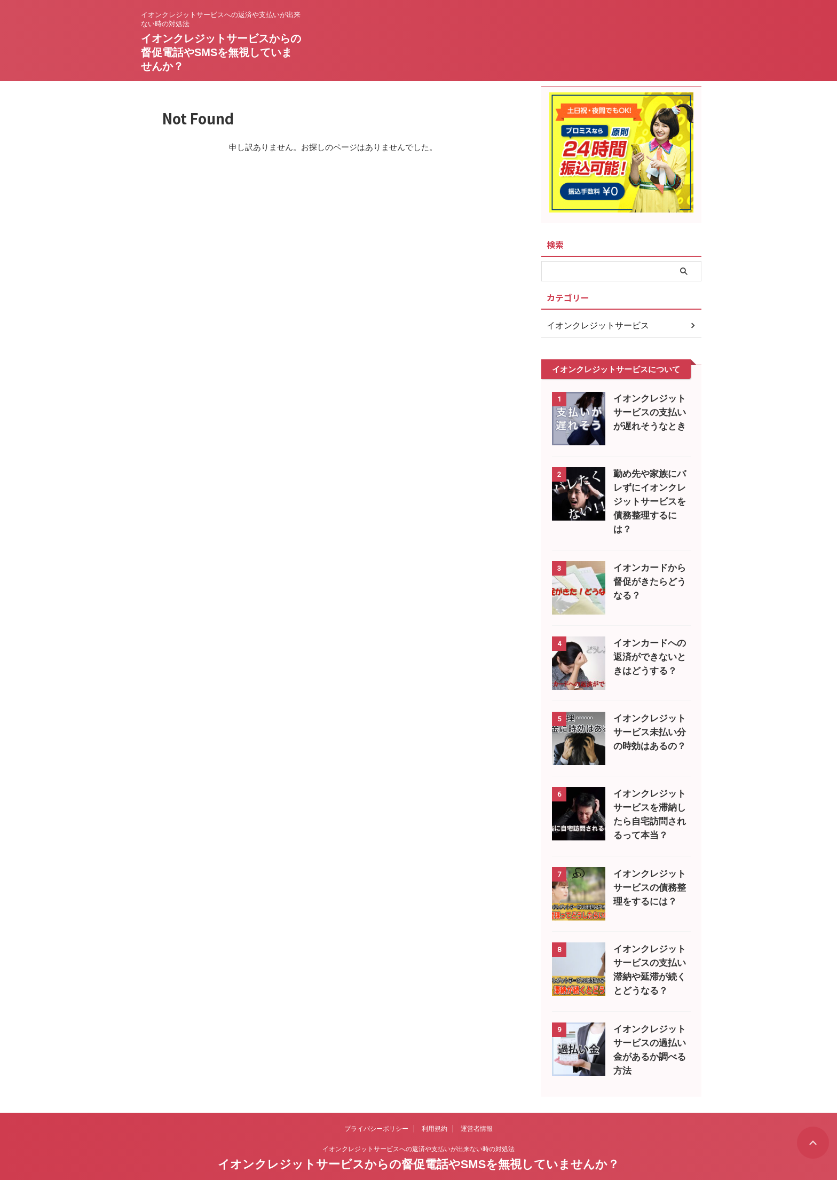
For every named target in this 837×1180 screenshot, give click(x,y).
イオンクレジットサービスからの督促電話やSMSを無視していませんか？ (221, 52)
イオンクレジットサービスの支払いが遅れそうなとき (649, 412)
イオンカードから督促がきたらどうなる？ (649, 567)
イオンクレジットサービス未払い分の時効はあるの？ (649, 718)
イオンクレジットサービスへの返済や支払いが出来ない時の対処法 (418, 1130)
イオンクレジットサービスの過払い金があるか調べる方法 (649, 1029)
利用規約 (434, 1110)
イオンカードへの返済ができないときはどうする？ (649, 643)
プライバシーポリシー (376, 1110)
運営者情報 (477, 1110)
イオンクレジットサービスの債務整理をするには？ (649, 873)
